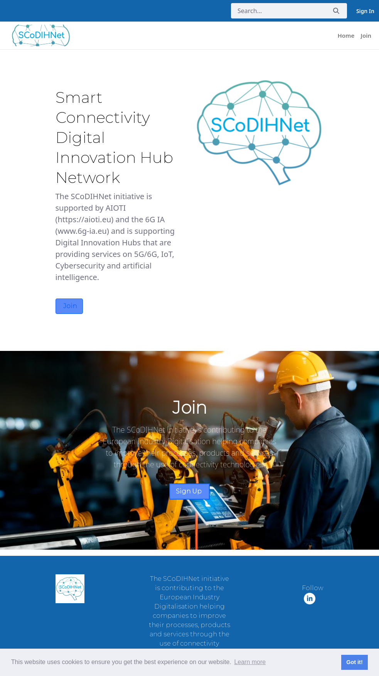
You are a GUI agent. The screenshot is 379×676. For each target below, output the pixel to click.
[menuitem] (346, 35)
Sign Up (189, 491)
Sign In (365, 11)
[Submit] (336, 11)
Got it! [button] (354, 662)
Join (69, 306)
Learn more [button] (250, 662)
